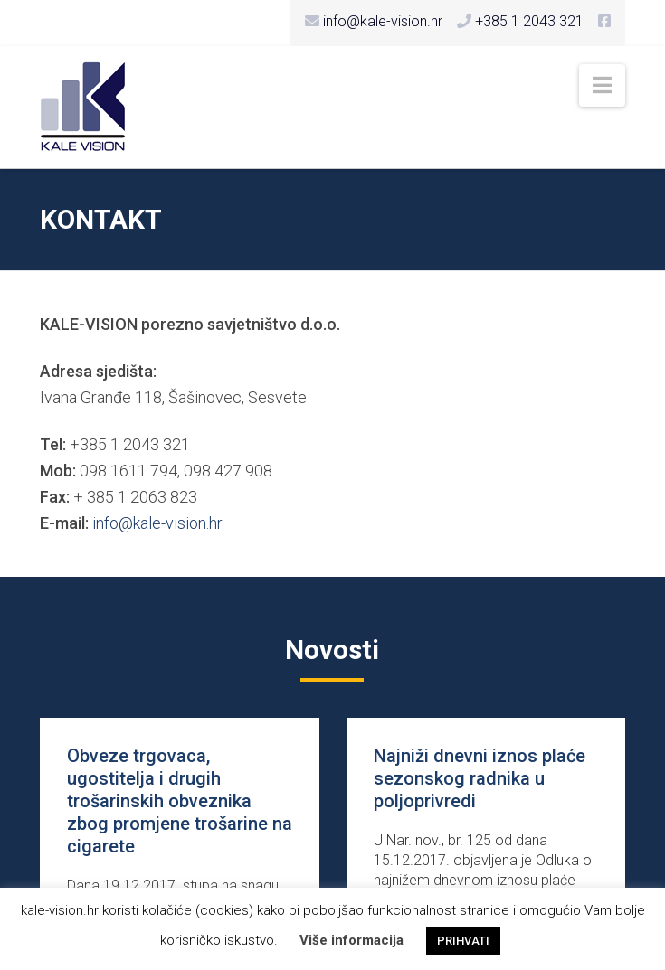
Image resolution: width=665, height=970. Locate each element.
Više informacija (351, 940)
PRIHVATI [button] (463, 940)
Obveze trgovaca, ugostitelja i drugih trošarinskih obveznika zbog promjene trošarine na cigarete (179, 801)
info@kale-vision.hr (157, 522)
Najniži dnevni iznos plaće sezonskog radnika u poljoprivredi (479, 778)
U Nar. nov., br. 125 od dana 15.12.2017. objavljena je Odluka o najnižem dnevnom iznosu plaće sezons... (483, 870)
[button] (602, 85)
